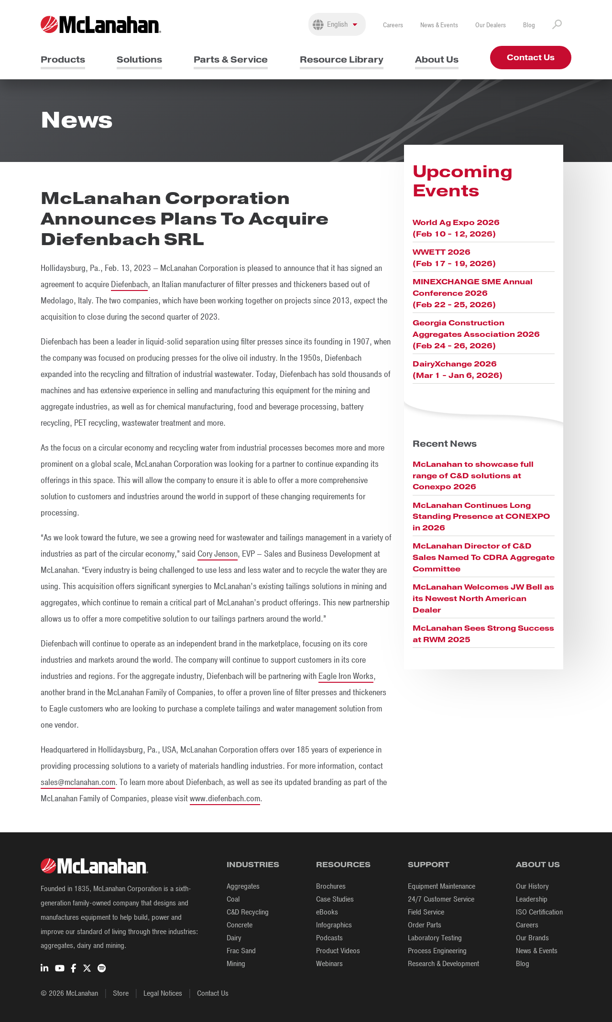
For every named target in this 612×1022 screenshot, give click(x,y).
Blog (529, 25)
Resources (343, 865)
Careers (393, 25)
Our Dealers (490, 25)
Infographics (334, 925)
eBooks (327, 912)
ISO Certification (539, 912)
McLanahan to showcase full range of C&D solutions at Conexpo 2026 (473, 475)
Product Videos (338, 951)
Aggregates (243, 886)
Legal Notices (162, 993)
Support (428, 865)
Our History (532, 886)
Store (121, 993)
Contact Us (531, 58)
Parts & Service (231, 59)
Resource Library (341, 59)
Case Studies (335, 899)
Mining (236, 963)
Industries (253, 865)
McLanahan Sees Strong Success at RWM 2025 (483, 634)
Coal (233, 899)
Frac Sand (241, 951)
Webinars (329, 963)
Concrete (239, 925)
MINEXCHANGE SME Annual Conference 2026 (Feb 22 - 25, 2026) (473, 293)
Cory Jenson (217, 553)
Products (63, 59)
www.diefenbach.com (225, 798)
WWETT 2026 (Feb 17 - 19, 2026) (454, 258)
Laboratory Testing (435, 938)
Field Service (426, 912)
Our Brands (532, 938)
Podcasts (329, 938)
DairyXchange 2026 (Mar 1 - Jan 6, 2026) (458, 369)
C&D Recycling (248, 912)
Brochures (331, 886)
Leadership (531, 899)
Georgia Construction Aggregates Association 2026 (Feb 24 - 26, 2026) (476, 334)
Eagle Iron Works (345, 676)
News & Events (439, 25)
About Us (437, 59)
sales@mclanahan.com (78, 782)
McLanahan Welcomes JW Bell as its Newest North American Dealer (483, 598)
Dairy (234, 938)
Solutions (139, 59)
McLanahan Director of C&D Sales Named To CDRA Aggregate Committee (484, 557)
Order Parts (424, 925)
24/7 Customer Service (441, 899)
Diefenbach (129, 284)
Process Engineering (437, 951)
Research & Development (443, 963)
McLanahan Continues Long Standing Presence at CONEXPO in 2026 (481, 516)
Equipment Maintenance (441, 886)
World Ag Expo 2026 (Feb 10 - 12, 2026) (456, 228)
